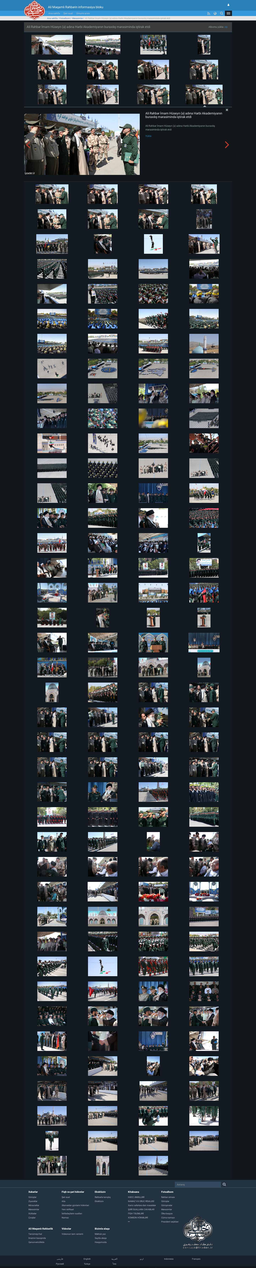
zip (226, 26)
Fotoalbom (64, 18)
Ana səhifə (54, 13)
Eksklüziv (100, 1191)
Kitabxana (133, 1191)
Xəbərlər (33, 1191)
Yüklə (148, 136)
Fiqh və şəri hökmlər (73, 1191)
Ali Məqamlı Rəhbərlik (40, 1228)
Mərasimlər (77, 18)
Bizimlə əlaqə (102, 1228)
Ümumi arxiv (83, 13)
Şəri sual (68, 13)
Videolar (66, 1228)
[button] (228, 13)
